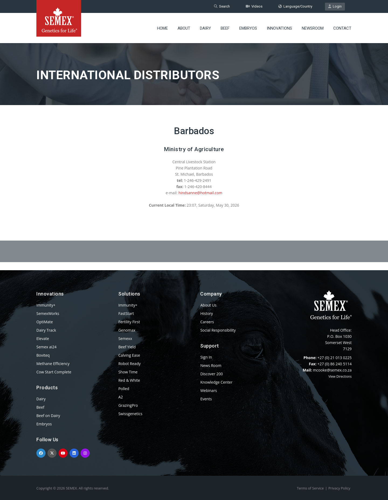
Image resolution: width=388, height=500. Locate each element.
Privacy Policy (339, 488)
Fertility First (129, 321)
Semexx (125, 338)
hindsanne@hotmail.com (200, 192)
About (184, 28)
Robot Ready (129, 363)
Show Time (127, 371)
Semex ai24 (46, 346)
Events (206, 398)
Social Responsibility (217, 330)
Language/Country (295, 6)
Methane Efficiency (53, 363)
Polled (123, 388)
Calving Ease (129, 355)
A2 (120, 397)
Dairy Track (46, 330)
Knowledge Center (216, 382)
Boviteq (43, 355)
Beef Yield (127, 346)
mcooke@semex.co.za (332, 370)
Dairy (205, 28)
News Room (210, 365)
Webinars (208, 390)
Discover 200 (211, 373)
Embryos (248, 28)
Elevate (42, 338)
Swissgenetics (130, 413)
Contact (342, 28)
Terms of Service (310, 488)
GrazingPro (128, 405)
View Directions (340, 376)
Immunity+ (46, 305)
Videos (254, 6)
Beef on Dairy (48, 415)
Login (335, 6)
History (206, 313)
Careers (207, 321)
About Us (208, 305)
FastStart (126, 313)
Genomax (126, 330)
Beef (225, 28)
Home (162, 28)
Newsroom (313, 28)
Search (222, 6)
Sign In (206, 357)
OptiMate (44, 321)
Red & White (129, 380)
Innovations (279, 28)
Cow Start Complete (53, 371)
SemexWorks (47, 313)
